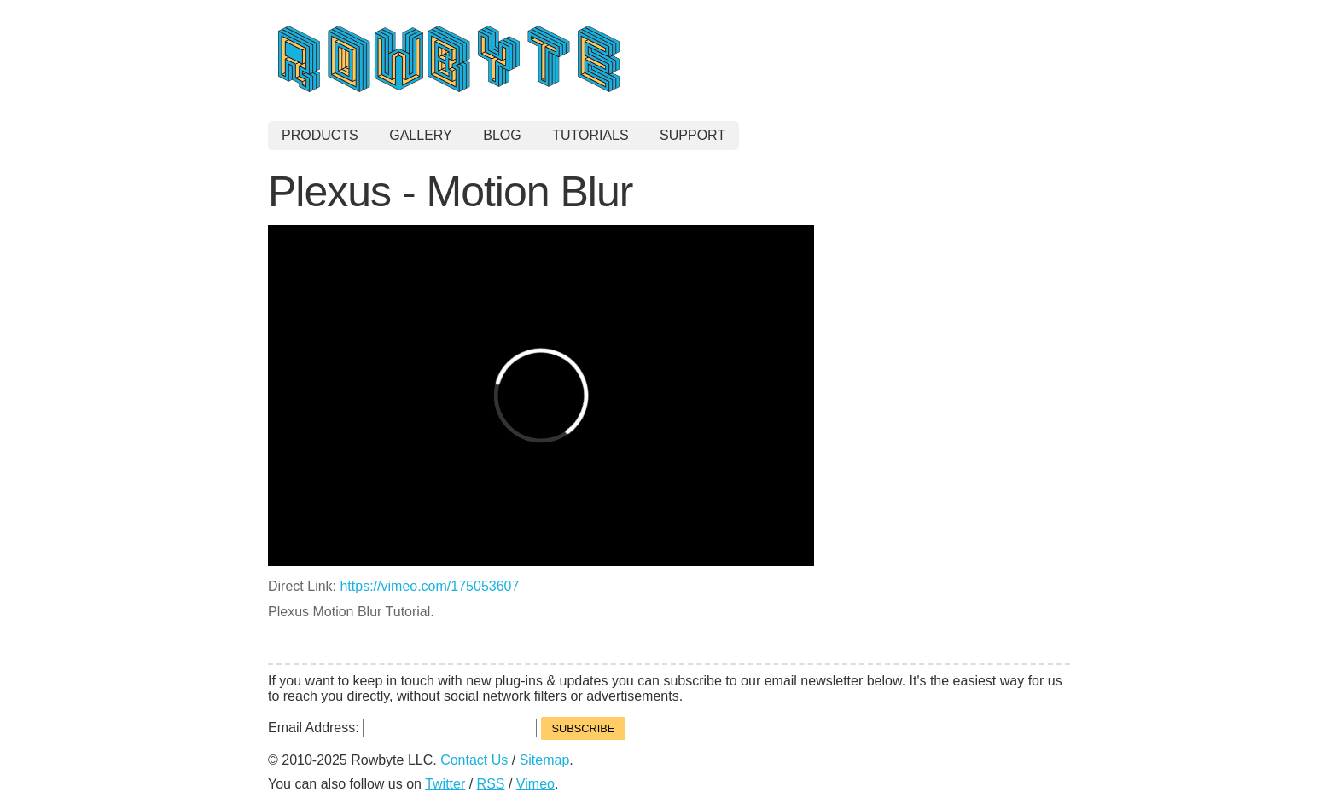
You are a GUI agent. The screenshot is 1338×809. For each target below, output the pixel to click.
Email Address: (315, 727)
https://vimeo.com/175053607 (429, 586)
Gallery (420, 135)
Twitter (445, 784)
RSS (491, 784)
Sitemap (545, 760)
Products (320, 135)
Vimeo (535, 784)
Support (692, 135)
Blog (502, 135)
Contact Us (474, 760)
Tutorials (590, 135)
